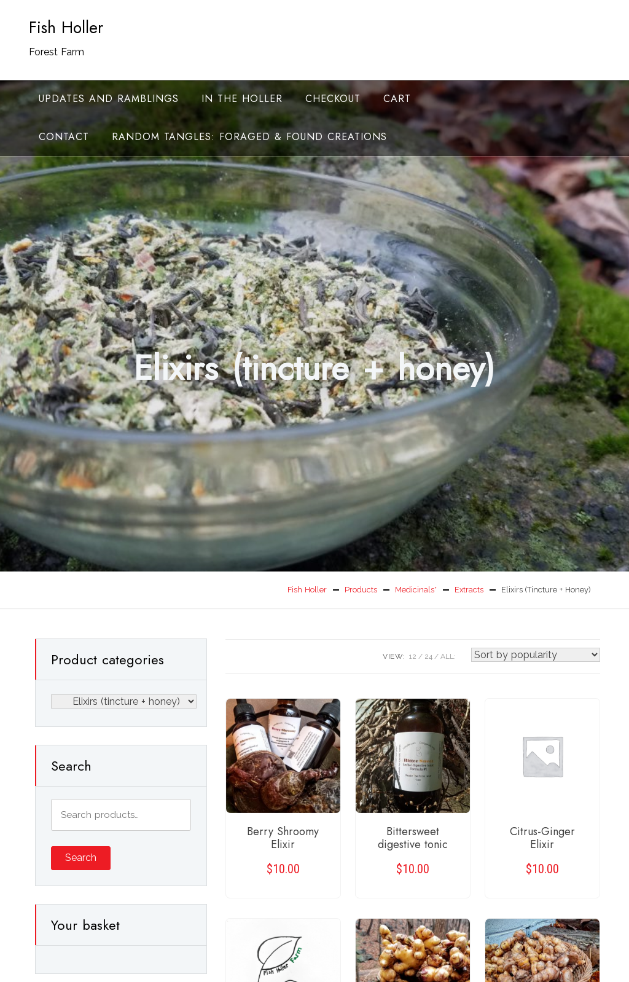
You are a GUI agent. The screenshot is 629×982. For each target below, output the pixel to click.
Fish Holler (66, 27)
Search (80, 857)
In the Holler (242, 99)
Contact (64, 137)
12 (412, 656)
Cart (397, 99)
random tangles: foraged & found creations (249, 137)
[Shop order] (535, 655)
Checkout (333, 99)
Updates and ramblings (109, 99)
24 (428, 656)
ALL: (448, 656)
